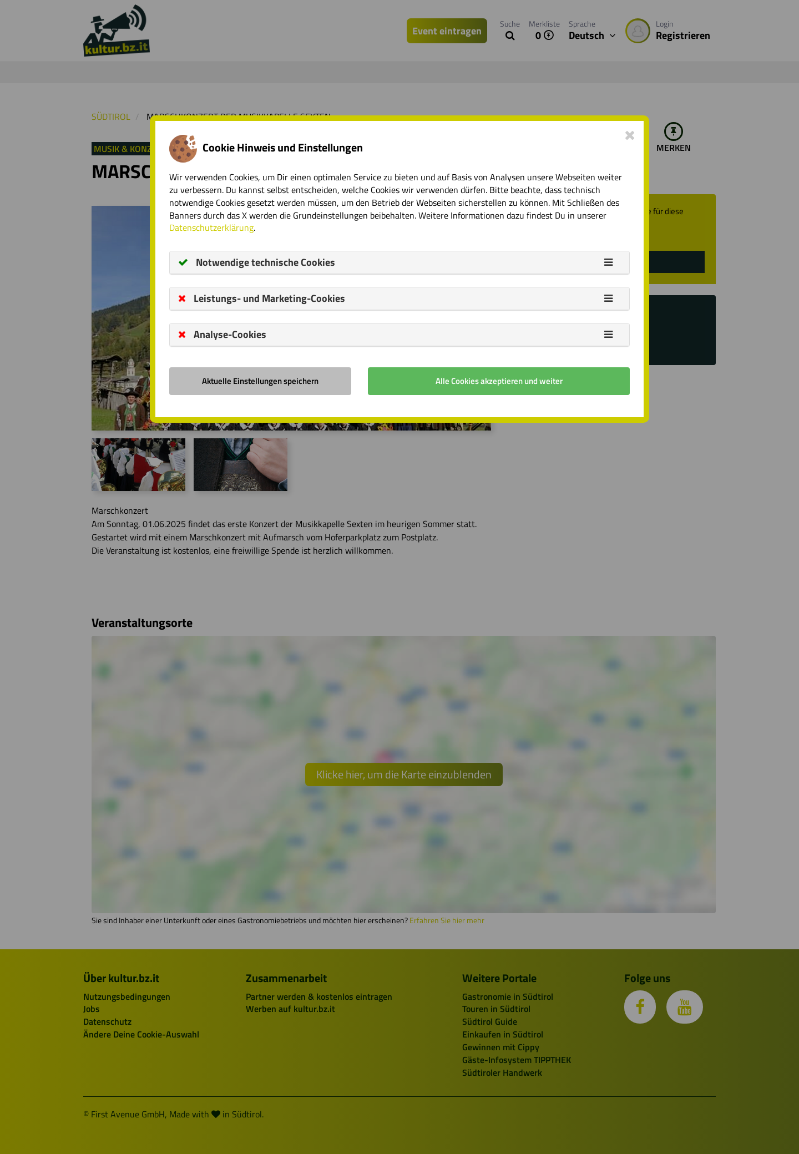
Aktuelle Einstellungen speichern (260, 380)
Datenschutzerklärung (211, 227)
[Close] (630, 134)
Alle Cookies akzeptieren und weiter (499, 380)
